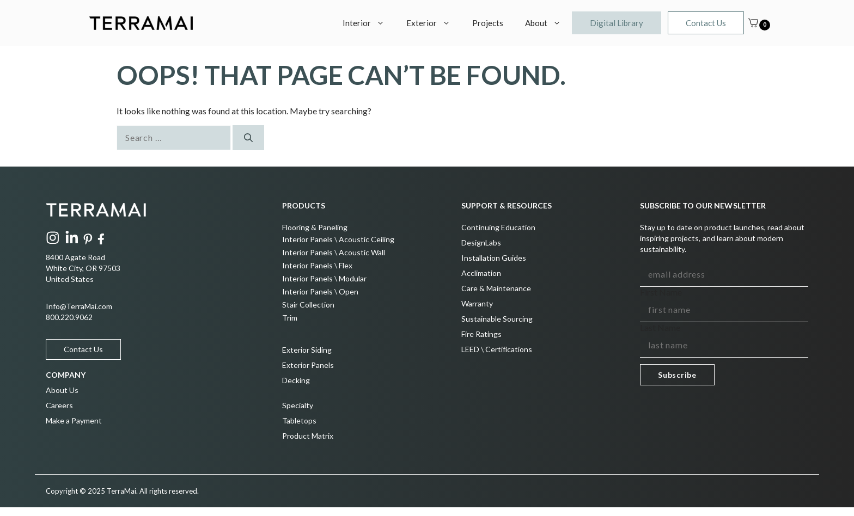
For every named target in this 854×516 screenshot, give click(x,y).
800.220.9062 (69, 317)
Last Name (660, 327)
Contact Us (706, 23)
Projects (487, 23)
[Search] (248, 137)
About (548, 23)
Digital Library (616, 23)
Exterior (433, 23)
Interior (369, 23)
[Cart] (753, 23)
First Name (661, 292)
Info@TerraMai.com (79, 306)
